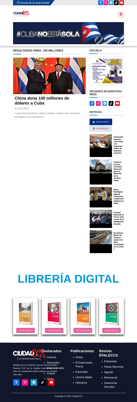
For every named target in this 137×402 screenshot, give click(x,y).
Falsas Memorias (114, 366)
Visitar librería (25, 330)
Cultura (51, 373)
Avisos (79, 357)
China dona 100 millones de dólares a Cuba (42, 100)
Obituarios (81, 382)
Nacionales (53, 362)
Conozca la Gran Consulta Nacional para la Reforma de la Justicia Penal (118, 171)
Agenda (108, 372)
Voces (50, 379)
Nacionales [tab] (101, 128)
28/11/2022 (23, 108)
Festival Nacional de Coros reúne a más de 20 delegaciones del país (120, 218)
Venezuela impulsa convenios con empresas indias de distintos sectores (118, 145)
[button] (107, 71)
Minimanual (110, 377)
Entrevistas (110, 361)
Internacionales (55, 368)
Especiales (82, 372)
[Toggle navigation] (120, 14)
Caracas (51, 357)
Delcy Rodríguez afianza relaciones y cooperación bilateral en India (119, 196)
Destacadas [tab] (101, 122)
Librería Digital (68, 279)
